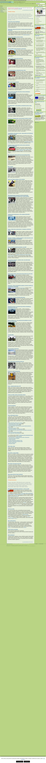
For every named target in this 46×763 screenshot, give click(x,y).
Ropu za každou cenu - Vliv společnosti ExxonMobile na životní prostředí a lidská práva (20, 321)
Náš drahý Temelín (12, 443)
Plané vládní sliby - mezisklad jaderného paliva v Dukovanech (19, 437)
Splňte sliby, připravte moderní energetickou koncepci (40, 70)
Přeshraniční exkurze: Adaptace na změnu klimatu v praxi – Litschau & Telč (40, 80)
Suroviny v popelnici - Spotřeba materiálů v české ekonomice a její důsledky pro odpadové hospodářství (20, 238)
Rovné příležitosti (11, 494)
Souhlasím (27, 761)
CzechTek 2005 (11, 334)
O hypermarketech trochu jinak (13, 424)
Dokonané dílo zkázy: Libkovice (14, 438)
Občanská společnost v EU (19, 494)
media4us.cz (44, 8)
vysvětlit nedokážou (26, 34)
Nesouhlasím (19, 761)
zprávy (1, 7)
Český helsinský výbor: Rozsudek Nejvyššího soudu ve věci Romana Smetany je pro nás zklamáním (40, 61)
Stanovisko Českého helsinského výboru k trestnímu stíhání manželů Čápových (40, 68)
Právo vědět (23, 493)
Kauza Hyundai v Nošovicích (13, 348)
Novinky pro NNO (38, 105)
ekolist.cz (37, 18)
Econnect (25, 545)
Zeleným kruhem (25, 514)
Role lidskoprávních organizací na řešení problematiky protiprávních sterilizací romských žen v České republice (18, 196)
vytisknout (37, 122)
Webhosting (9, 545)
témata (1, 10)
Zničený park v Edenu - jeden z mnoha (14, 423)
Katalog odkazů (38, 0)
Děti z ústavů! (10, 166)
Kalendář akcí (29, 0)
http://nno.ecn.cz (37, 103)
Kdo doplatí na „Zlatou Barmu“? (40, 64)
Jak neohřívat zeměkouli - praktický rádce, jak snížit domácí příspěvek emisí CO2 (19, 260)
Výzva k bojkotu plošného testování (40, 73)
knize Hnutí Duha (22, 287)
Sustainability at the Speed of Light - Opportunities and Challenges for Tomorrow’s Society (20, 134)
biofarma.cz (38, 19)
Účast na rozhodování (29, 493)
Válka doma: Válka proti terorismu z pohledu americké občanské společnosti (20, 30)
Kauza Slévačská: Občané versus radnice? (15, 422)
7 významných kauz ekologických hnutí (26, 435)
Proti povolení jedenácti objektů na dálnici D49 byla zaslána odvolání (40, 38)
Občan (41, 0)
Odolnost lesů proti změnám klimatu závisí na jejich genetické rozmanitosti (40, 41)
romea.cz (37, 22)
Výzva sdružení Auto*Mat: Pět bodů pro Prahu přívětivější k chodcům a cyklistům (19, 92)
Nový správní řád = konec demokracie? (14, 433)
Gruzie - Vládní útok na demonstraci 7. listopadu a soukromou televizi (19, 230)
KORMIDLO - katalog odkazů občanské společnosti (39, 113)
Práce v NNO (33, 0)
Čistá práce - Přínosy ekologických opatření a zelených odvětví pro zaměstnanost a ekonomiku (20, 286)
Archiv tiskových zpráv (38, 54)
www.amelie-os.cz (39, 21)
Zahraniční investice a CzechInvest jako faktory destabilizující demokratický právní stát (19, 307)
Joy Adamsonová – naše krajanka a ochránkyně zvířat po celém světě (20, 106)
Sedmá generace (19, 436)
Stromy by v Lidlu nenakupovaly (14, 371)
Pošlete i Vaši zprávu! (38, 55)
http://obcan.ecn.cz (38, 30)
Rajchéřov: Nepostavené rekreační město (16, 441)
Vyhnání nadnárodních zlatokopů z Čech (15, 440)
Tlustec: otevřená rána (12, 442)
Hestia (25, 527)
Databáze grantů (38, 106)
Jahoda (9, 527)
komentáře (2, 8)
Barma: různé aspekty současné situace (15, 36)
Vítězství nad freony (12, 439)
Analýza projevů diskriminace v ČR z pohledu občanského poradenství (19, 215)
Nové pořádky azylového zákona (13, 432)
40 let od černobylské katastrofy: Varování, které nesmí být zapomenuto (40, 45)
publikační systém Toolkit (19, 545)
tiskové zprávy (2, 9)
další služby (20, 8)
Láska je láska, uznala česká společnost (15, 58)
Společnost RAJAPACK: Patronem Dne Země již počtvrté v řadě (40, 53)
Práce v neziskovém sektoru (40, 108)
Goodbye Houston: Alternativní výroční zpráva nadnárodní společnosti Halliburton (19, 146)
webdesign (12, 545)
